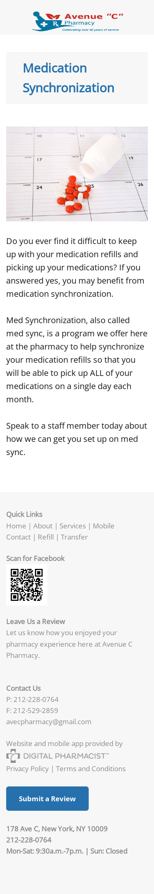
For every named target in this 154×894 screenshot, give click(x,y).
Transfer (74, 537)
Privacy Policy (27, 768)
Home (16, 525)
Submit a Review (47, 798)
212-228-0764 (36, 699)
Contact (18, 537)
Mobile (104, 525)
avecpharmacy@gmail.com (49, 721)
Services (73, 525)
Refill (46, 537)
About (43, 525)
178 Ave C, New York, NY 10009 (57, 828)
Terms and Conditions (91, 768)
